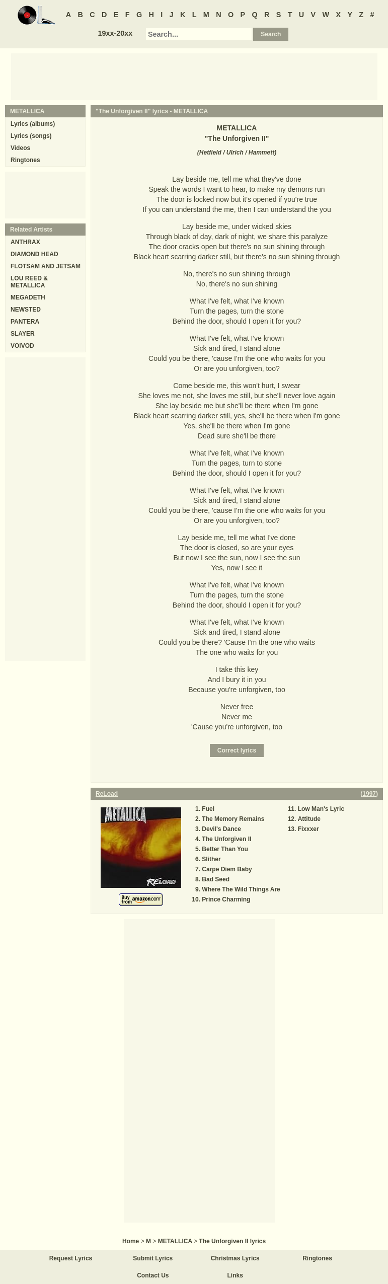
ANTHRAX (25, 242)
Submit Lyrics (153, 1258)
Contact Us (153, 1275)
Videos (20, 148)
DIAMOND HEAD (34, 254)
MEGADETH (28, 297)
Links (235, 1275)
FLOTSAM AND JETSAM (46, 266)
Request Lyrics (71, 1258)
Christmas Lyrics (235, 1258)
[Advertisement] (194, 76)
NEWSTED (26, 309)
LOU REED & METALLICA (29, 282)
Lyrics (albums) (33, 123)
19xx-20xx (115, 33)
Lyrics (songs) (31, 135)
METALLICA (191, 111)
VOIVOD (22, 345)
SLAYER (23, 333)
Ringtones (25, 160)
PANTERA (25, 321)
